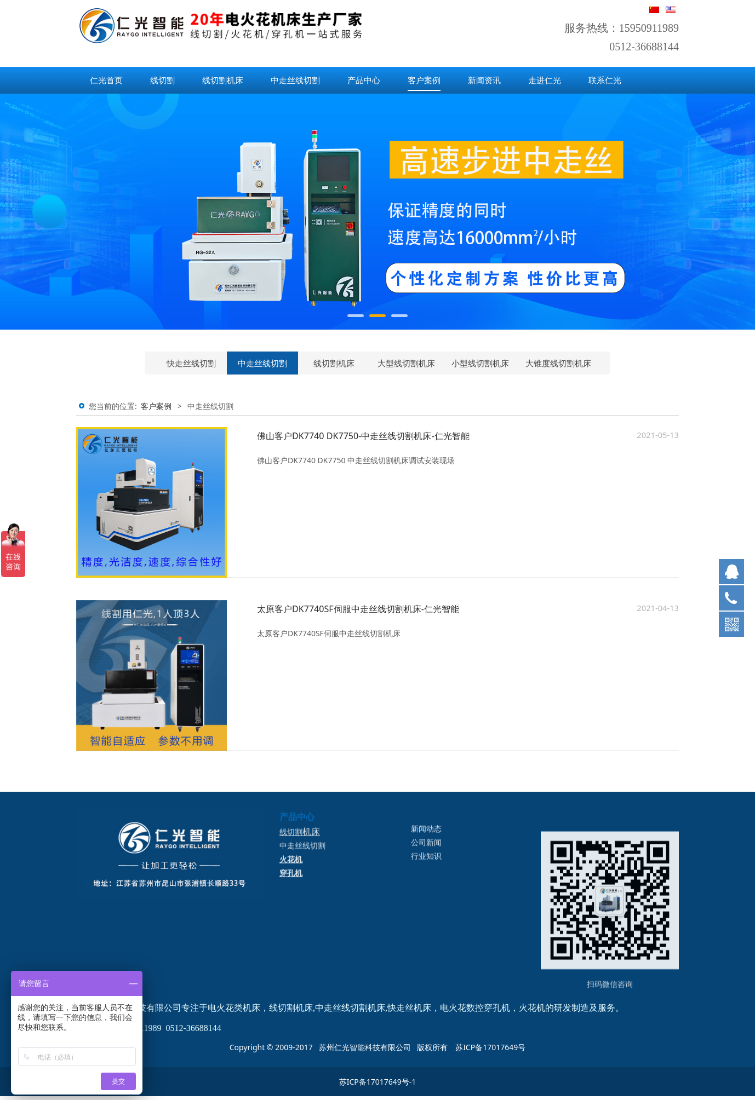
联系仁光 (604, 79)
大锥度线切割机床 (558, 363)
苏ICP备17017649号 (490, 1047)
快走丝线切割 (191, 363)
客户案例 (424, 79)
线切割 (162, 79)
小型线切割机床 (480, 363)
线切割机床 (222, 79)
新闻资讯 (484, 79)
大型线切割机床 (406, 363)
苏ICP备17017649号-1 (377, 1081)
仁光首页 (106, 79)
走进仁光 (544, 79)
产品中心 (363, 79)
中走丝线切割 (295, 79)
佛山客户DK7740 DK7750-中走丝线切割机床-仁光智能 (363, 436)
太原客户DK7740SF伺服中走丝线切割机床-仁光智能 (358, 609)
